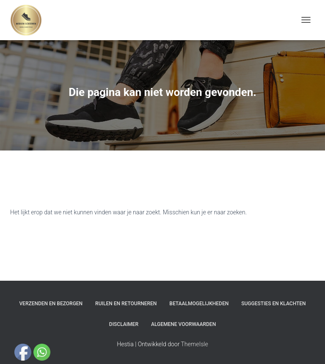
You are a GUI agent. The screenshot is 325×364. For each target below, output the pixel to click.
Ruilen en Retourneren (126, 304)
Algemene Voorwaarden (183, 324)
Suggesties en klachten (273, 304)
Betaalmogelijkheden (199, 304)
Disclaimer (123, 324)
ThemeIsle (194, 344)
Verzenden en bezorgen (51, 304)
